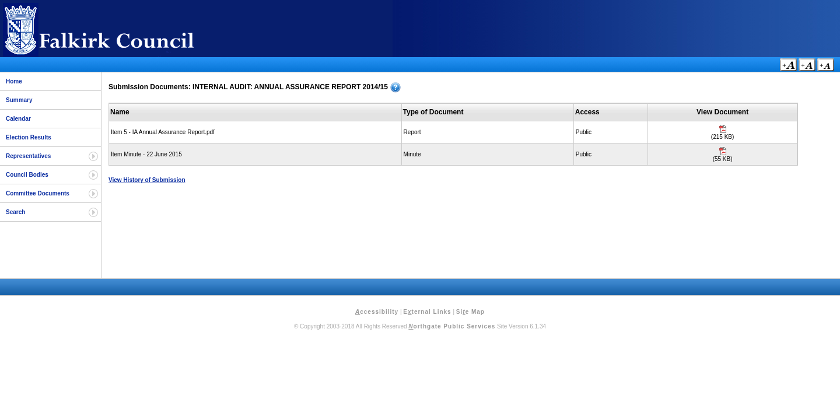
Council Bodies (27, 175)
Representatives (28, 156)
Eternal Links (427, 312)
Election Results (28, 137)
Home (14, 81)
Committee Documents (37, 193)
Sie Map (470, 312)
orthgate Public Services (451, 326)
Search (15, 212)
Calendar (18, 119)
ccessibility (376, 312)
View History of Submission (147, 180)
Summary (19, 100)
